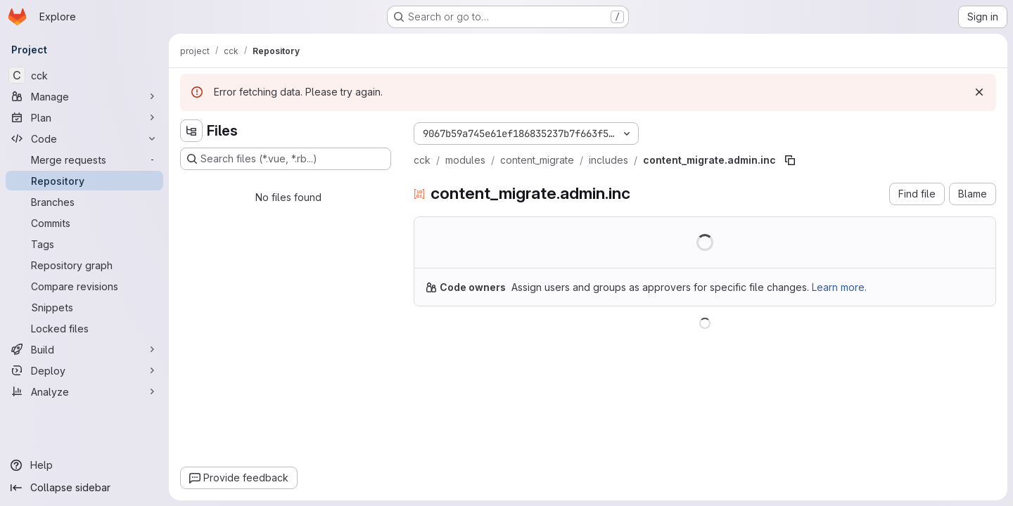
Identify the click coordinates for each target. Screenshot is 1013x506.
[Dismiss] (979, 92)
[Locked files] (84, 328)
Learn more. (839, 287)
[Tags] (84, 244)
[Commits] (84, 223)
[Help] (84, 465)
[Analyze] (84, 391)
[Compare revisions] (84, 286)
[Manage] (84, 96)
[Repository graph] (84, 265)
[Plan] (84, 117)
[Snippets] (84, 307)
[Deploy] (84, 370)
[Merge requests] (84, 159)
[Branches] (84, 202)
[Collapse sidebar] (84, 488)
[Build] (84, 349)
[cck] (84, 75)
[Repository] (84, 180)
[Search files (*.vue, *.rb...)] (285, 159)
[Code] (84, 138)
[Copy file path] (790, 160)
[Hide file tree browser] (191, 130)
